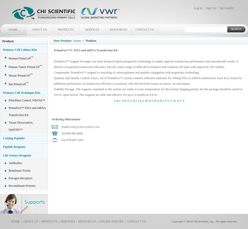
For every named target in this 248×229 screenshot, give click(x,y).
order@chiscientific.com (85, 127)
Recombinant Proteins (22, 186)
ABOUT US (39, 29)
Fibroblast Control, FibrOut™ (27, 100)
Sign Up (211, 8)
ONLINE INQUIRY (111, 221)
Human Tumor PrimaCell (25, 67)
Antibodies (15, 163)
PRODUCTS (66, 29)
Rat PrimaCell (18, 84)
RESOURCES (118, 29)
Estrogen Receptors (20, 178)
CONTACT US (144, 29)
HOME (13, 29)
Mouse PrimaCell (20, 75)
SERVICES (92, 29)
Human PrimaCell (21, 58)
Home (77, 40)
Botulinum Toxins (20, 170)
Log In (198, 8)
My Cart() (226, 8)
